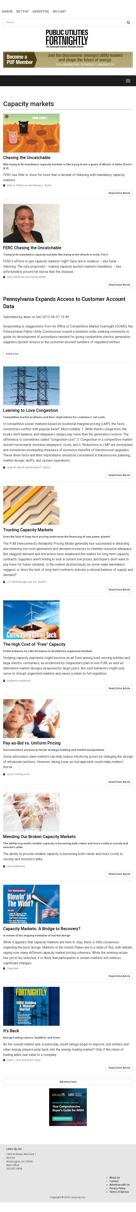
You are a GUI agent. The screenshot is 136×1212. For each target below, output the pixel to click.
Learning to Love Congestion (30, 410)
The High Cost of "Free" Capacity (34, 644)
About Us (114, 1177)
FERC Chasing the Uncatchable (32, 247)
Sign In (7, 11)
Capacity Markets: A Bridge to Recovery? (41, 928)
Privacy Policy (117, 1188)
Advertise (40, 11)
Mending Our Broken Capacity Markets (39, 836)
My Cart (59, 11)
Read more (13, 353)
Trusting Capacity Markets (28, 529)
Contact (114, 1181)
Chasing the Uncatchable (26, 157)
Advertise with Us (119, 1184)
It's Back (11, 1030)
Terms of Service (119, 1191)
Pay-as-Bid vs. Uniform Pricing (32, 743)
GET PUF (22, 11)
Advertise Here (68, 1081)
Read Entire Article (119, 193)
